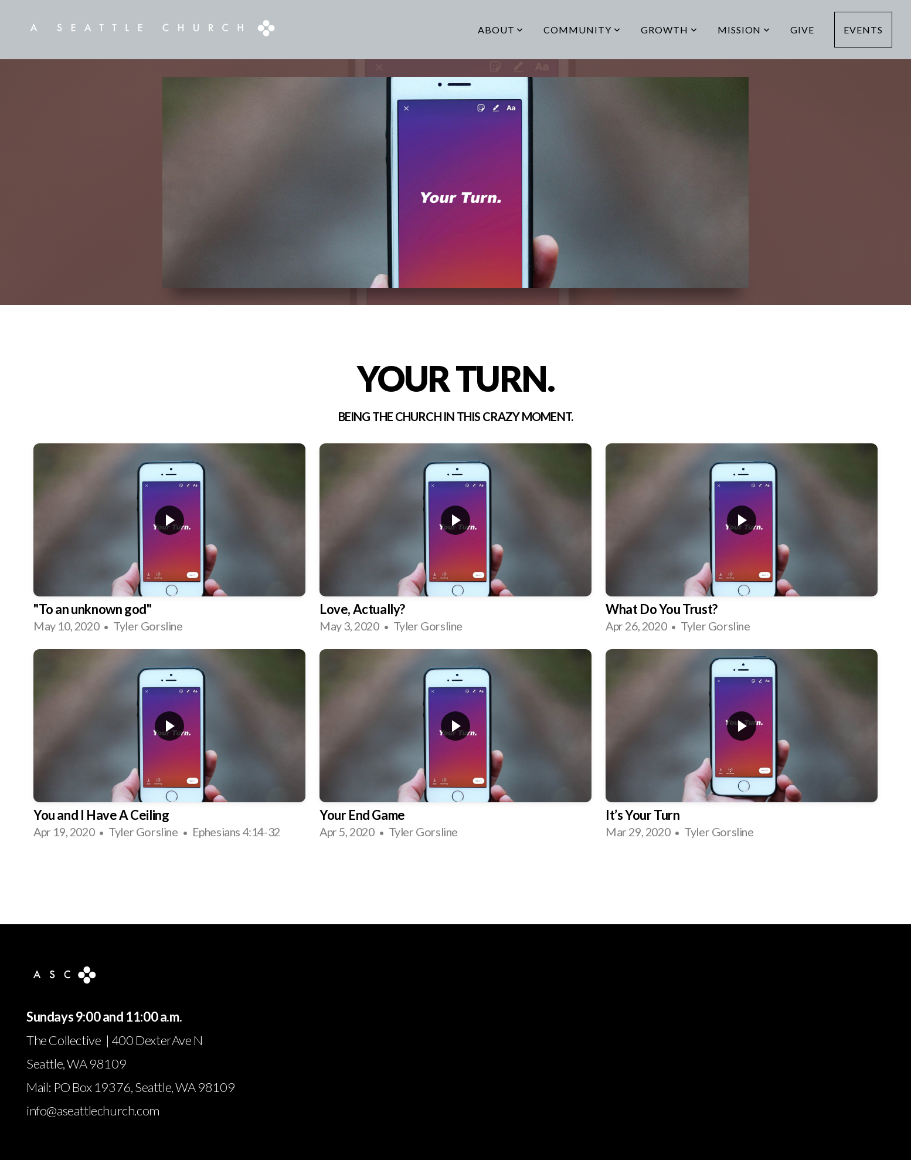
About (501, 29)
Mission (744, 29)
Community (582, 29)
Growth (669, 29)
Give (802, 29)
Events (863, 29)
